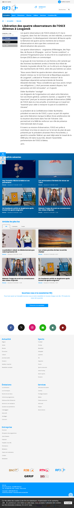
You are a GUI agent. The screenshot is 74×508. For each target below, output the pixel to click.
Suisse (3, 345)
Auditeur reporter (6, 364)
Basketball (40, 348)
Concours (4, 419)
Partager (6, 38)
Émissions (21, 15)
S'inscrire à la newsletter (37, 305)
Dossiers (4, 361)
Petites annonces (42, 400)
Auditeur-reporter (64, 1)
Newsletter (5, 458)
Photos (28, 15)
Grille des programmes (8, 397)
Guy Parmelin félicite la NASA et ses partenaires (16, 181)
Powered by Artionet (7, 492)
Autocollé (4, 413)
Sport (14, 15)
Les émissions (5, 387)
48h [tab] (6, 226)
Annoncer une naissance (8, 403)
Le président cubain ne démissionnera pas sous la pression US (18, 251)
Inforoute (40, 403)
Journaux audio (6, 357)
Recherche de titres (7, 393)
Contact (4, 455)
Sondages (4, 416)
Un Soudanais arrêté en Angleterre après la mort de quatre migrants (18, 209)
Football (40, 341)
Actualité (6, 15)
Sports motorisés (42, 367)
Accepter (68, 503)
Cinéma (40, 390)
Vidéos (35, 15)
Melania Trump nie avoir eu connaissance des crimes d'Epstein (54, 209)
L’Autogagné (5, 409)
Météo (40, 397)
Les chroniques (6, 390)
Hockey (40, 345)
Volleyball (40, 351)
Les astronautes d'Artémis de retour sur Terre (53, 181)
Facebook (10, 327)
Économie (4, 351)
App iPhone (52, 327)
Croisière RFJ (52, 15)
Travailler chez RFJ (6, 442)
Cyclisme (40, 354)
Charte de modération (8, 452)
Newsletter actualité (7, 367)
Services (43, 15)
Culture (4, 354)
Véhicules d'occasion (43, 387)
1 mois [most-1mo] (23, 226)
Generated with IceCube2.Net (20, 492)
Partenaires (5, 445)
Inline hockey (41, 370)
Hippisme (40, 361)
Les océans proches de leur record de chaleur (52, 251)
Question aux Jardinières (8, 406)
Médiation (4, 449)
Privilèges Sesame (42, 393)
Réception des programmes (9, 433)
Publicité (4, 439)
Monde (19, 21)
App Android (62, 327)
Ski (39, 357)
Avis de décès (41, 409)
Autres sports (41, 373)
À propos (4, 430)
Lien (5, 45)
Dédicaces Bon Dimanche (8, 400)
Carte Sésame (5, 436)
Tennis (39, 364)
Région (4, 341)
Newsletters (42, 327)
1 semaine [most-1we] (14, 226)
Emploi (40, 406)
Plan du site (23, 488)
